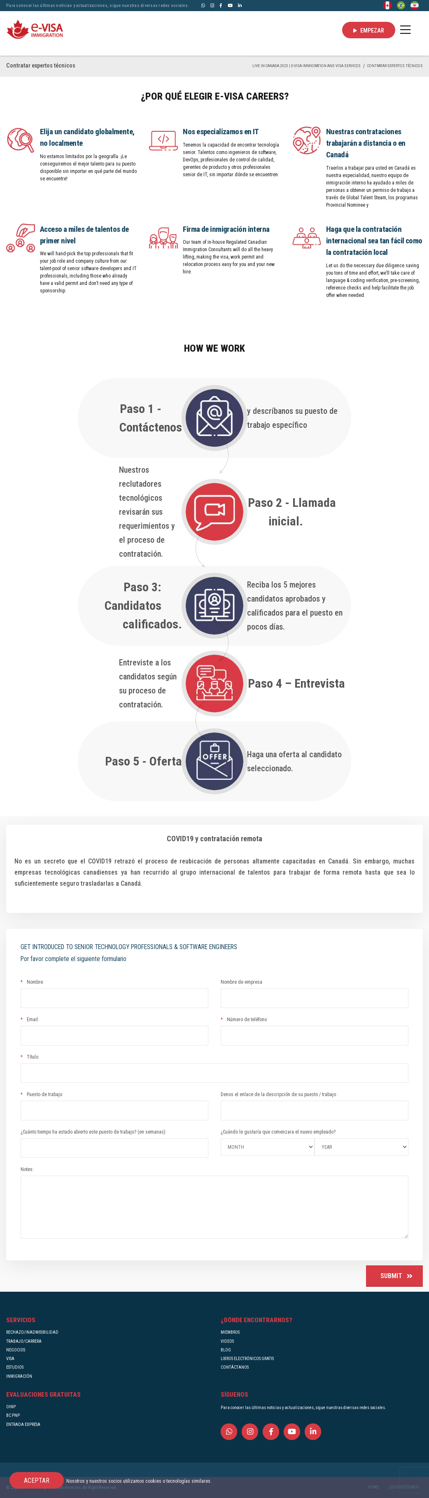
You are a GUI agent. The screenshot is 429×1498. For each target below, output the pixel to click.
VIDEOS (227, 1341)
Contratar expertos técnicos (395, 65)
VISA (10, 1358)
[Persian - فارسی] (414, 5)
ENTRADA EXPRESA (23, 1424)
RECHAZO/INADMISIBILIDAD (32, 1332)
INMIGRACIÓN (19, 1376)
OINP (11, 1406)
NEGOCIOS (15, 1350)
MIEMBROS (230, 1332)
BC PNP (13, 1415)
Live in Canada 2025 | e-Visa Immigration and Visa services (306, 65)
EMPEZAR (368, 30)
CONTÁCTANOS (235, 1367)
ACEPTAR (36, 1480)
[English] (387, 5)
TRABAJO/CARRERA (24, 1341)
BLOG (226, 1350)
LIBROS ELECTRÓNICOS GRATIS (247, 1358)
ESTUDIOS (14, 1367)
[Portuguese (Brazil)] (401, 5)
